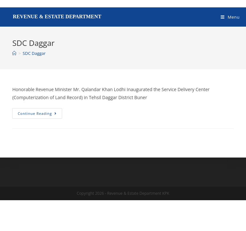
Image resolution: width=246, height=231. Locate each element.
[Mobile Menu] (230, 17)
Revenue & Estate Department (57, 16)
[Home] (14, 53)
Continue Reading (40, 112)
